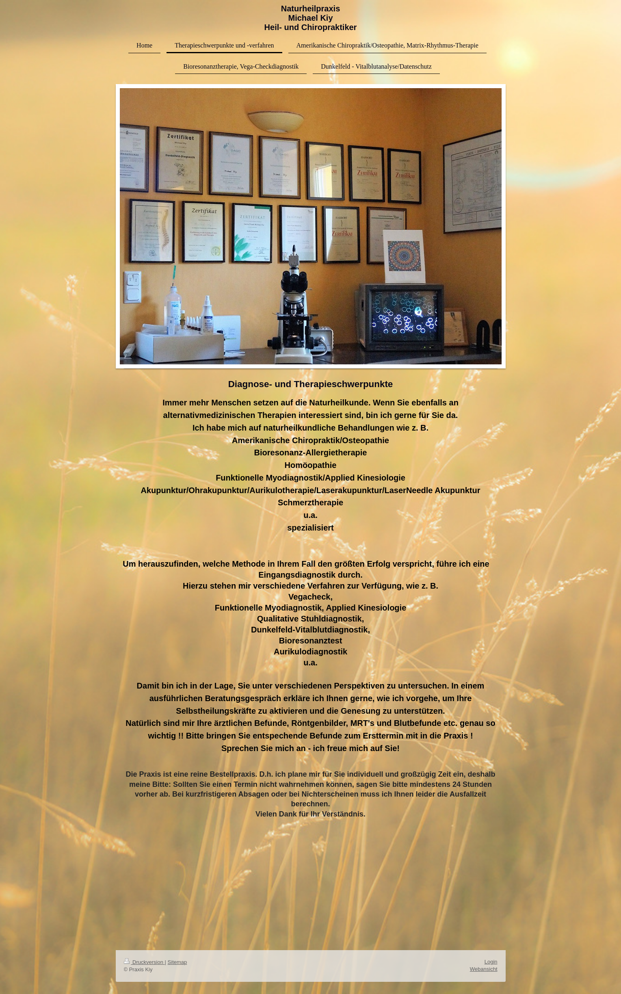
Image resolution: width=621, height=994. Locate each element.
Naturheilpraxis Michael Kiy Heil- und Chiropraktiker (310, 18)
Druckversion (144, 962)
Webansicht (484, 969)
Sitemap (177, 962)
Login (491, 962)
